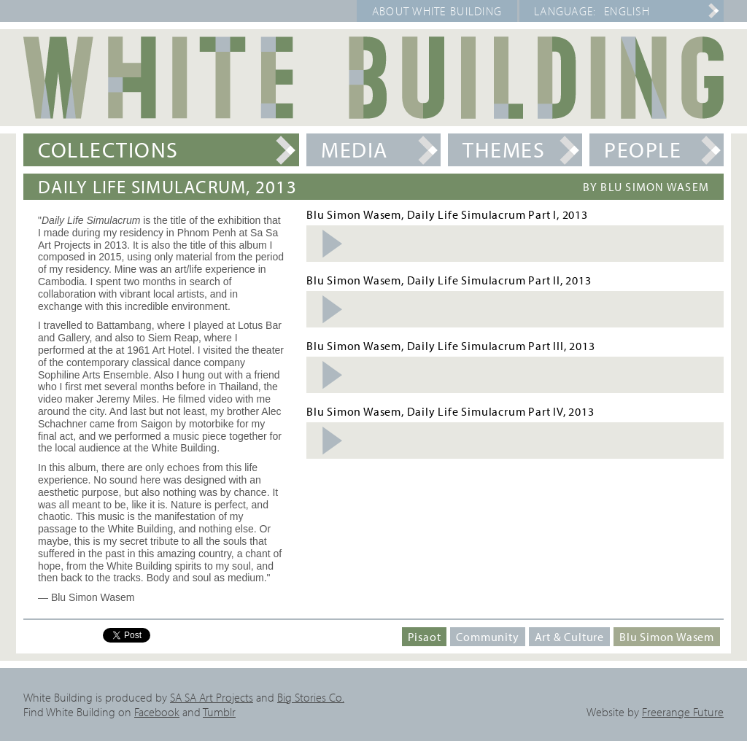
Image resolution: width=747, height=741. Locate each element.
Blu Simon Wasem (666, 636)
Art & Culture (569, 636)
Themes (503, 149)
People (642, 149)
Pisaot (424, 636)
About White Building (437, 11)
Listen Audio (331, 243)
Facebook (156, 712)
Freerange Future (683, 712)
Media (354, 149)
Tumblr (219, 712)
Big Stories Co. (310, 697)
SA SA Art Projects (211, 697)
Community (487, 636)
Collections (108, 149)
